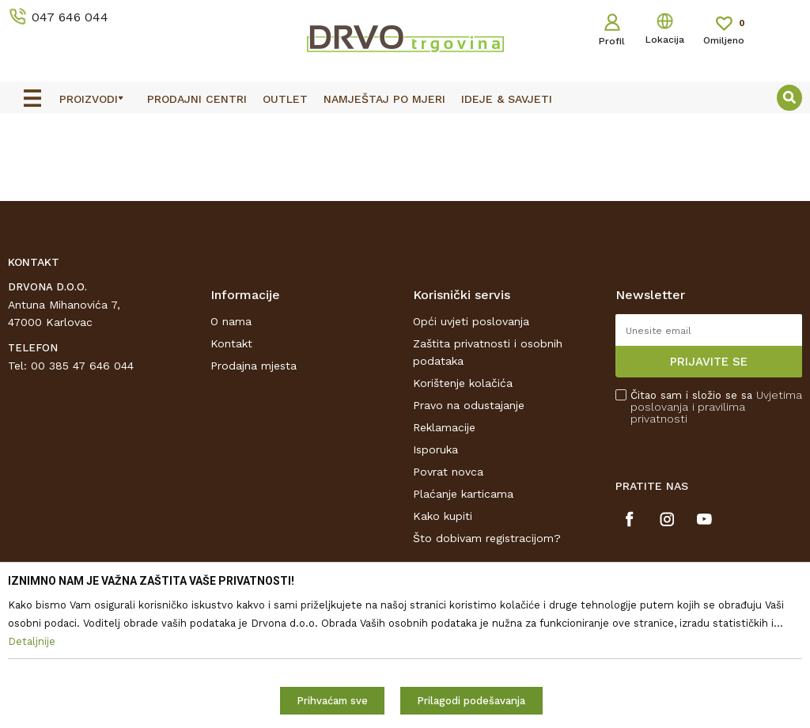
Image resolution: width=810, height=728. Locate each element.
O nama (231, 321)
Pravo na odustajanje (468, 405)
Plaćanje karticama (463, 493)
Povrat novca (448, 471)
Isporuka (435, 449)
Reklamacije (444, 427)
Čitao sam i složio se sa (716, 407)
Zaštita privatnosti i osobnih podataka (487, 352)
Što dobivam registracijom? (487, 538)
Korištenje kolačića (463, 383)
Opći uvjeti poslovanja (471, 321)
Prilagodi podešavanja (471, 701)
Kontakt (231, 343)
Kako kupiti (442, 516)
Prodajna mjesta (253, 365)
